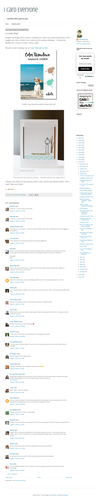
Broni (11, 464)
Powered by (85, 76)
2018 (80, 157)
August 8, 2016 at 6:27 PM (17, 458)
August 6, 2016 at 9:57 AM (17, 438)
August (82, 173)
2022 (80, 147)
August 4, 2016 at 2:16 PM (17, 424)
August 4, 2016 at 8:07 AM (17, 392)
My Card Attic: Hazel (16, 374)
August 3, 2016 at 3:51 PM (17, 260)
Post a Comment (12, 474)
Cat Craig (12, 238)
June (81, 259)
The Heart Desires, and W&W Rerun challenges (86, 212)
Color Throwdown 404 (38, 48)
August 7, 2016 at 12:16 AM (17, 448)
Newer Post (9, 477)
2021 (80, 150)
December (83, 164)
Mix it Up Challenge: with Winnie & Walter (86, 225)
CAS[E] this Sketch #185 (86, 216)
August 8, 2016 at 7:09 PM (17, 470)
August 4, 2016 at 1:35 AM (17, 348)
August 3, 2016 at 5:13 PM (17, 282)
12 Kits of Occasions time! (87, 175)
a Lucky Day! (83, 246)
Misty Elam (13, 265)
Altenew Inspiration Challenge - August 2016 (85, 201)
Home (7, 24)
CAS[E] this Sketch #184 (86, 244)
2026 (80, 138)
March (82, 267)
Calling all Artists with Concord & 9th (85, 219)
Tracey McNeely (14, 342)
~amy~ (12, 387)
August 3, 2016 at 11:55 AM (17, 221)
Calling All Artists (84, 222)
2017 (80, 159)
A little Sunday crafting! (86, 190)
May (81, 262)
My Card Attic (13, 380)
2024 (80, 143)
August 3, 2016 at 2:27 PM (17, 243)
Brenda (12, 430)
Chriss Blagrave (14, 321)
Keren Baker (13, 364)
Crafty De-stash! (15, 24)
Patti (11, 248)
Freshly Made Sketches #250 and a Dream (86, 193)
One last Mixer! (84, 208)
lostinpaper (13, 354)
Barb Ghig (13, 398)
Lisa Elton (13, 332)
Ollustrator (53, 495)
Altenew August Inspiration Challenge (86, 205)
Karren (12, 309)
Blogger (66, 495)
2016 (80, 162)
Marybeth (12, 420)
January (82, 271)
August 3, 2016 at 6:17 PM (17, 294)
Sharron (12, 443)
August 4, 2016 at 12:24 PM (17, 404)
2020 (80, 152)
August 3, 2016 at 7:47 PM (17, 304)
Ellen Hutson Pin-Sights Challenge (86, 233)
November (83, 166)
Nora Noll (12, 454)
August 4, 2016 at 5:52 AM (17, 368)
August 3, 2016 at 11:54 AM (17, 211)
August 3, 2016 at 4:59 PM (17, 272)
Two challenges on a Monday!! (85, 253)
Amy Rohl (13, 277)
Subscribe (85, 69)
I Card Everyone (21, 9)
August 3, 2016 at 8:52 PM (17, 316)
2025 (80, 140)
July (81, 257)
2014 (80, 277)
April (81, 264)
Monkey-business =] (85, 188)
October (82, 169)
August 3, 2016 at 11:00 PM (17, 336)
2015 (80, 274)
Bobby (12, 287)
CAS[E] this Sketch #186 (86, 197)
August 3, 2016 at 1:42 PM (17, 233)
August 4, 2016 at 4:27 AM (17, 358)
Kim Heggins (13, 410)
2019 (80, 154)
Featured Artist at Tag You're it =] (85, 237)
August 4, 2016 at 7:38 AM (17, 382)
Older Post (69, 477)
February (82, 269)
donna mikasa (14, 299)
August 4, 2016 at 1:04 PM (17, 414)
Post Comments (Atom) (19, 480)
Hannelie (12, 206)
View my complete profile (83, 43)
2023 (80, 145)
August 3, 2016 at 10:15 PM (17, 326)
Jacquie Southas (15, 226)
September (83, 171)
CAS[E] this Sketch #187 (86, 178)
